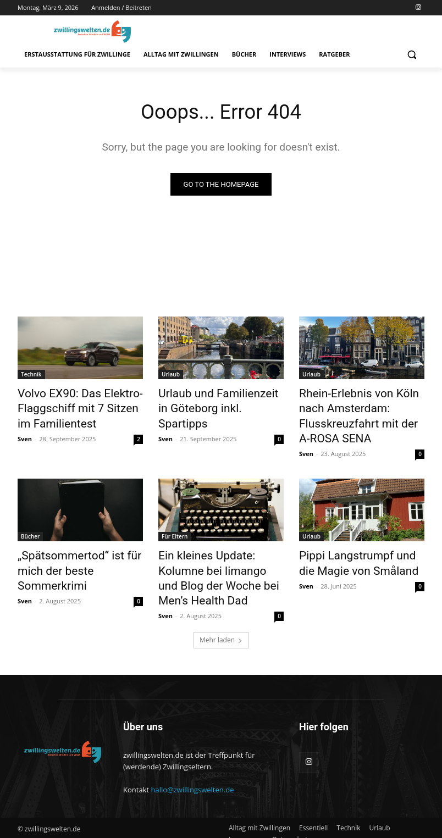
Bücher (30, 514)
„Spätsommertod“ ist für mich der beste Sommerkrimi (79, 538)
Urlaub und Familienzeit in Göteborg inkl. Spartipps (212, 399)
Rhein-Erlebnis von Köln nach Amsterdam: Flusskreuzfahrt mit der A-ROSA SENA (359, 405)
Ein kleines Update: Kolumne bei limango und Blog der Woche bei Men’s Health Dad (217, 544)
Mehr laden (221, 594)
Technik (31, 375)
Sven (25, 432)
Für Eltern (174, 514)
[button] (411, 55)
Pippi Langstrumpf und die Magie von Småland (353, 538)
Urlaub (171, 375)
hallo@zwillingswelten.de (192, 744)
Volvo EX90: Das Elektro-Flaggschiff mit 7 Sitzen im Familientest (73, 405)
